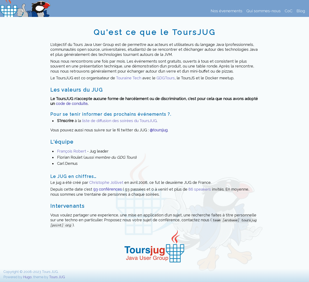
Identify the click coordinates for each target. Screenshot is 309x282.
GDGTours (166, 78)
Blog (301, 11)
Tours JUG (57, 277)
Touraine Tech (128, 78)
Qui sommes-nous (263, 11)
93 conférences (107, 189)
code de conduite (72, 103)
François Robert (71, 151)
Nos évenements (226, 11)
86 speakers (199, 189)
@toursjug (159, 130)
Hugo (27, 277)
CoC (289, 11)
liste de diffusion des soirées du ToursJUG (119, 120)
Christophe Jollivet (106, 182)
